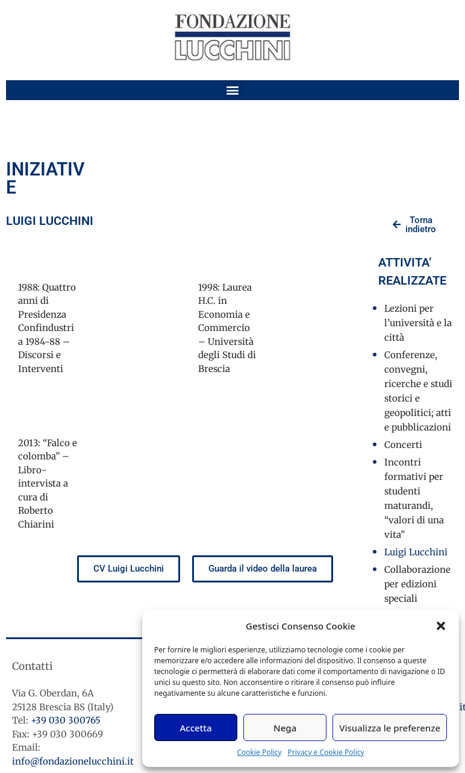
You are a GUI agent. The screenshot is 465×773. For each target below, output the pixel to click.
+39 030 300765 (66, 720)
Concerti (403, 444)
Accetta (195, 728)
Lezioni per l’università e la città (418, 323)
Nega (284, 728)
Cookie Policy (259, 752)
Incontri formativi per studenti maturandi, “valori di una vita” (414, 498)
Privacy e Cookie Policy (325, 752)
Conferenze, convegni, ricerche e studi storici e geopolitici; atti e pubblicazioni (418, 391)
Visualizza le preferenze (389, 728)
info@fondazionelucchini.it (73, 761)
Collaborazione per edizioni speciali (417, 584)
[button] (441, 626)
